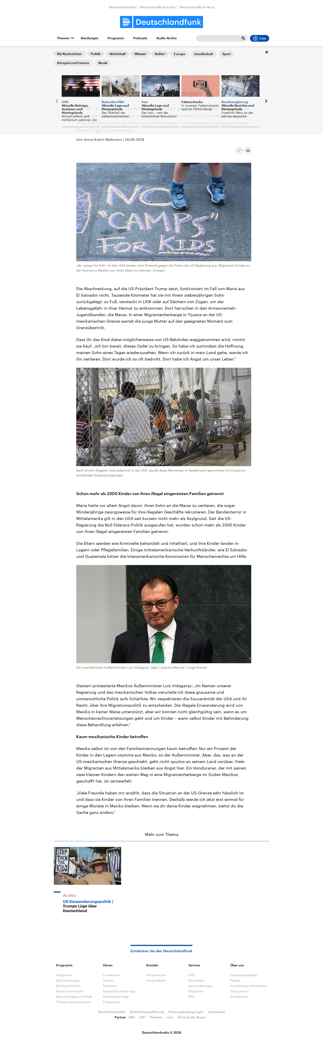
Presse (235, 980)
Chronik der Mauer (191, 1017)
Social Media (156, 980)
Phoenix (156, 1017)
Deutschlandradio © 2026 (161, 1032)
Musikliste (195, 991)
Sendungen (89, 38)
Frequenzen (112, 1002)
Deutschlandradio (122, 7)
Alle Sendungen (68, 980)
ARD (131, 1017)
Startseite (61, 53)
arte (170, 1017)
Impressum (216, 1012)
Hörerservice (155, 975)
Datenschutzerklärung (147, 1012)
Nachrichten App (116, 996)
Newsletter (196, 980)
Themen (63, 38)
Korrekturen (239, 996)
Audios (108, 980)
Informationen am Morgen (92, 53)
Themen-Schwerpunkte (73, 1002)
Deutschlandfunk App (119, 991)
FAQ (191, 975)
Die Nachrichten (68, 986)
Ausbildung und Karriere (248, 986)
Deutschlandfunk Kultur (158, 7)
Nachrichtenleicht (69, 991)
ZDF (142, 1017)
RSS (191, 996)
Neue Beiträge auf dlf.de (74, 996)
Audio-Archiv (166, 38)
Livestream (111, 975)
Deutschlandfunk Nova (197, 7)
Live (259, 38)
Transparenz (239, 991)
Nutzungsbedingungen (186, 1012)
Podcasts (140, 38)
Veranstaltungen (200, 986)
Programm (116, 38)
